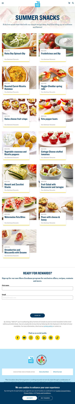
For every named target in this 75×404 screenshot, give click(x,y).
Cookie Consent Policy (63, 391)
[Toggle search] (73, 3)
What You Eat (57, 372)
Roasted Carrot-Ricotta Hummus (15, 87)
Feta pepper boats (49, 119)
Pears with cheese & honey (50, 218)
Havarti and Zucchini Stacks (14, 186)
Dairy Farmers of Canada (37, 4)
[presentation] (37, 306)
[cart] (69, 3)
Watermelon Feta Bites (14, 217)
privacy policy (48, 326)
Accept (30, 398)
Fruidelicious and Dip (51, 53)
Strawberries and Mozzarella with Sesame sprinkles (15, 252)
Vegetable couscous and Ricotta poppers (15, 153)
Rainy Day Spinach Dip (14, 53)
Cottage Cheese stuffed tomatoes (52, 153)
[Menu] (3, 3)
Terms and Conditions (43, 393)
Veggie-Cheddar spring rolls (51, 87)
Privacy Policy (28, 393)
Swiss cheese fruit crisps (15, 119)
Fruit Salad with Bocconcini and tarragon (52, 186)
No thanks (45, 398)
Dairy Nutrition (44, 372)
